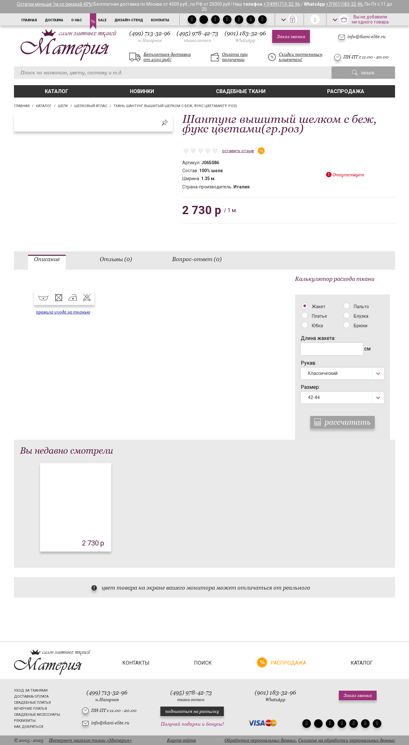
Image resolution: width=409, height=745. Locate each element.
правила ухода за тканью (63, 312)
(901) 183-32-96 (245, 36)
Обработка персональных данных (260, 740)
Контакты (160, 20)
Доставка (54, 20)
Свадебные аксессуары (37, 715)
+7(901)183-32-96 (344, 4)
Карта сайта (181, 740)
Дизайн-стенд (128, 20)
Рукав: (308, 363)
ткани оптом (197, 40)
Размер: (310, 387)
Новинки (142, 91)
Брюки (360, 325)
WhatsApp (245, 40)
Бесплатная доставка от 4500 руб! (167, 57)
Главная (29, 20)
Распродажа (345, 91)
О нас (76, 20)
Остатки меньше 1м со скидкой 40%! (55, 4)
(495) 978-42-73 (197, 36)
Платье (319, 316)
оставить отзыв (238, 150)
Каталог (56, 91)
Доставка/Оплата (31, 696)
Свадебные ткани (240, 91)
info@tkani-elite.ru (366, 36)
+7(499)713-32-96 (281, 4)
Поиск (203, 663)
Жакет (318, 306)
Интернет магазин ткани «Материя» (90, 740)
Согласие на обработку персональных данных (346, 740)
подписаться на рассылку (192, 711)
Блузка (361, 316)
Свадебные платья (32, 703)
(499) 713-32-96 (149, 36)
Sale (102, 20)
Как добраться (28, 727)
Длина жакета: (318, 338)
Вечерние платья (30, 709)
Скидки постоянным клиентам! (300, 57)
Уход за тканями (31, 690)
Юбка (317, 325)
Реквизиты (25, 721)
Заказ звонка (291, 36)
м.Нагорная (150, 40)
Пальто (361, 306)
